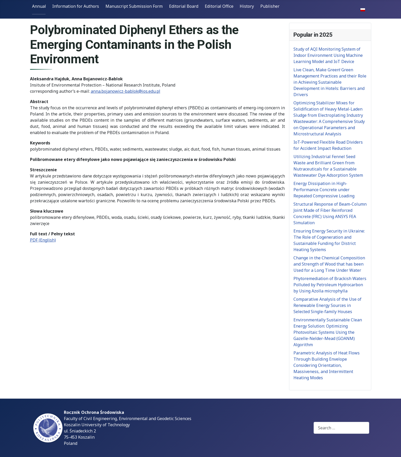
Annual (39, 6)
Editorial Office (219, 6)
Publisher (269, 6)
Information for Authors (75, 6)
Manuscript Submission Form (134, 6)
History (247, 6)
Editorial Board (183, 6)
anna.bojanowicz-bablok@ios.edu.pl (125, 91)
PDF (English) (43, 240)
